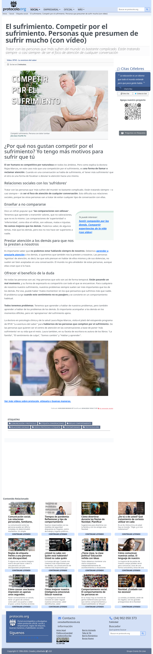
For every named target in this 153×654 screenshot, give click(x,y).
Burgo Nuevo (88, 638)
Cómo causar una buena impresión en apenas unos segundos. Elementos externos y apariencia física (21, 594)
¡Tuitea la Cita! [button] (141, 94)
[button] (59, 101)
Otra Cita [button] (125, 94)
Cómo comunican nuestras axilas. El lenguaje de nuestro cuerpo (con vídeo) (129, 557)
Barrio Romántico (89, 635)
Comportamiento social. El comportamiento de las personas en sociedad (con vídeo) (94, 593)
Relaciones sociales (20, 427)
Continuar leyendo (21, 534)
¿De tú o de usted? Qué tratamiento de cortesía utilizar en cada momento (131, 520)
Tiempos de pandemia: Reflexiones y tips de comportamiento (57, 519)
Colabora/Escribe (63, 635)
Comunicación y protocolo (23, 423)
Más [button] (80, 9)
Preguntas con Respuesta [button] (132, 133)
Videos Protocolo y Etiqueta (47, 427)
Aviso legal (61, 630)
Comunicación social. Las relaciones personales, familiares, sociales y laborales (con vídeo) (21, 521)
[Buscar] (131, 9)
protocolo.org (92, 427)
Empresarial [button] (51, 9)
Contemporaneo (72, 427)
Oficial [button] (68, 9)
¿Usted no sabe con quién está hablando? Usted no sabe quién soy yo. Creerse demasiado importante (57, 558)
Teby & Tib (86, 633)
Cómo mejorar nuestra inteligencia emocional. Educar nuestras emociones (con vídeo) (57, 593)
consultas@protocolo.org (69, 622)
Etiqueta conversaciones (52, 423)
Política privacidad (64, 633)
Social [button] (34, 9)
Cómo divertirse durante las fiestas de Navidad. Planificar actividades (93, 520)
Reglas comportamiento (80, 423)
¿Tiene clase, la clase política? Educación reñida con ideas (92, 556)
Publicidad (113, 622)
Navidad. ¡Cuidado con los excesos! (130, 590)
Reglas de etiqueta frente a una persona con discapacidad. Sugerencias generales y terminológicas (21, 558)
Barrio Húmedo (89, 630)
